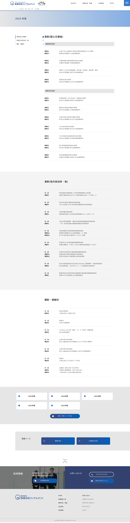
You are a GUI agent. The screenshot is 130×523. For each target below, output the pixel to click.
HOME (60, 496)
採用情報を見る (42, 481)
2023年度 (92, 397)
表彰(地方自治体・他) (23, 41)
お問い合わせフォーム (99, 482)
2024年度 (59, 397)
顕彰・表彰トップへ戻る (62, 417)
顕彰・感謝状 (20, 45)
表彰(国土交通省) (21, 38)
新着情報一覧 (62, 500)
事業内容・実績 (87, 3)
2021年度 (59, 406)
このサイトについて (88, 500)
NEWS (112, 3)
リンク (84, 511)
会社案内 (73, 3)
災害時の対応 (88, 442)
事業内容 (52, 442)
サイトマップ (86, 507)
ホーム (16, 9)
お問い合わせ (86, 496)
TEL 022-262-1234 (99, 475)
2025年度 (26, 397)
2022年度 (26, 406)
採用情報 (101, 3)
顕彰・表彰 (30, 9)
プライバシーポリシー (88, 504)
